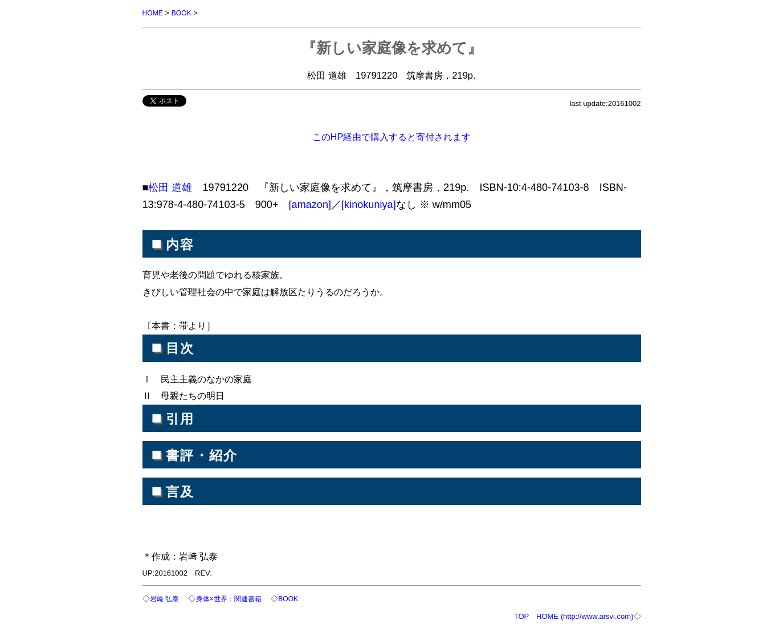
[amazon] (310, 204)
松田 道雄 (170, 187)
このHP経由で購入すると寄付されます (391, 136)
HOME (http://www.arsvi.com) (584, 615)
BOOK (183, 13)
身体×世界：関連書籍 (234, 598)
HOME (153, 13)
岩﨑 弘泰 (166, 598)
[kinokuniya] (368, 204)
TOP (521, 615)
